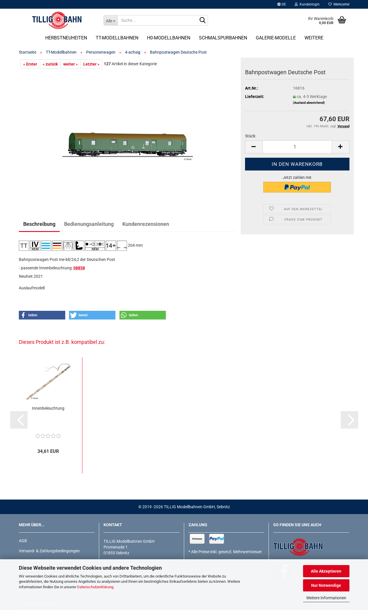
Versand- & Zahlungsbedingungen (49, 551)
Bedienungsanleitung (89, 224)
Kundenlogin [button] (307, 4)
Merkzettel (338, 4)
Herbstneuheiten (66, 38)
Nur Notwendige (326, 585)
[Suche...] (110, 20)
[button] (281, 4)
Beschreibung (39, 224)
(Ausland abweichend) (309, 103)
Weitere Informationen (326, 598)
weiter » (70, 64)
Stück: (250, 136)
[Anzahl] (297, 146)
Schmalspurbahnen (223, 38)
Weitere (313, 38)
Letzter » (91, 64)
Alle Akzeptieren (326, 571)
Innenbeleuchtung (48, 408)
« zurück (50, 64)
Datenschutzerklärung (95, 587)
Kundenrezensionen (145, 224)
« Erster (30, 64)
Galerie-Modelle (276, 38)
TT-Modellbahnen (117, 38)
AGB (23, 540)
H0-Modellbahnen (168, 38)
